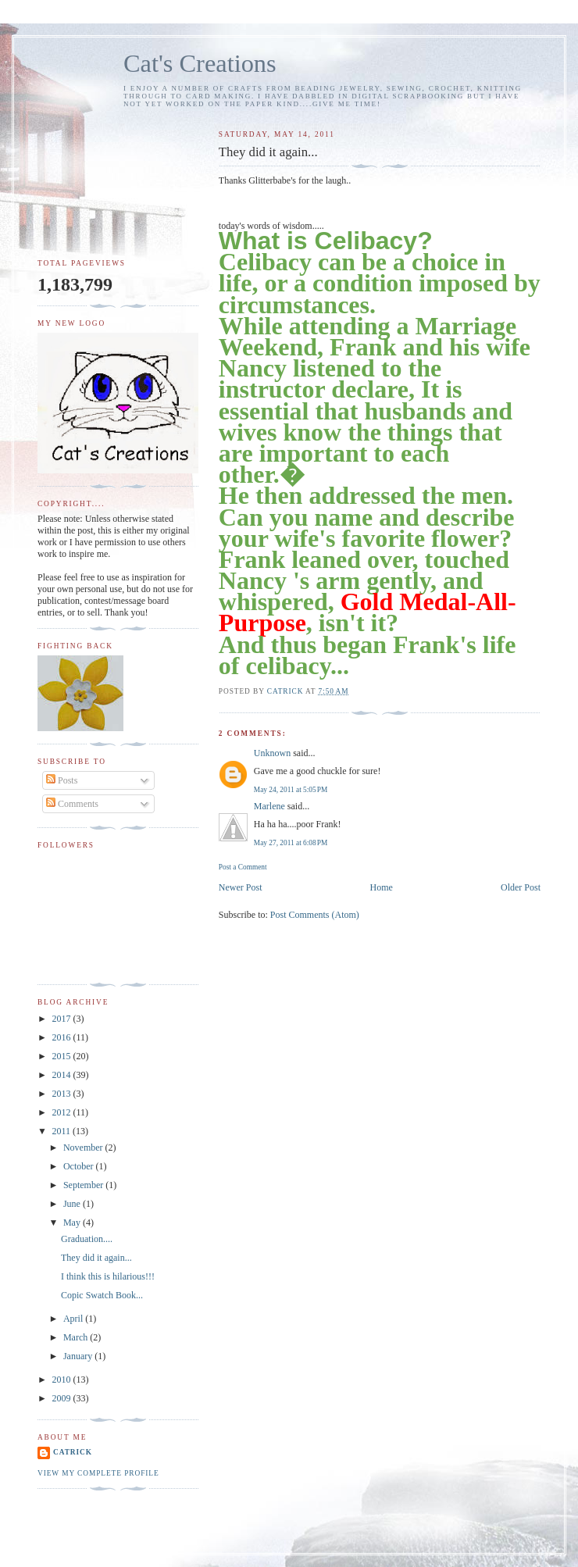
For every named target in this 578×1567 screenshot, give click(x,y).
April (74, 1318)
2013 (62, 1093)
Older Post (521, 887)
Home (381, 887)
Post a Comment (243, 867)
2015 (62, 1056)
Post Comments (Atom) (314, 914)
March (76, 1337)
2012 (62, 1112)
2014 (62, 1074)
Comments (72, 803)
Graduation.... (86, 1238)
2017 (62, 1018)
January (79, 1356)
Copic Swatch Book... (102, 1295)
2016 (62, 1037)
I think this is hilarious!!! (108, 1276)
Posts (61, 780)
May (73, 1222)
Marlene (269, 806)
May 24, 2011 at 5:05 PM (291, 790)
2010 (62, 1379)
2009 (62, 1398)
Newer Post (240, 887)
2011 (62, 1131)
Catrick (72, 1452)
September (84, 1185)
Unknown (272, 753)
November (84, 1147)
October (79, 1166)
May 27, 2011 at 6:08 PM (291, 843)
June (73, 1203)
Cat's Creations (200, 63)
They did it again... (96, 1257)
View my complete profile (98, 1473)
